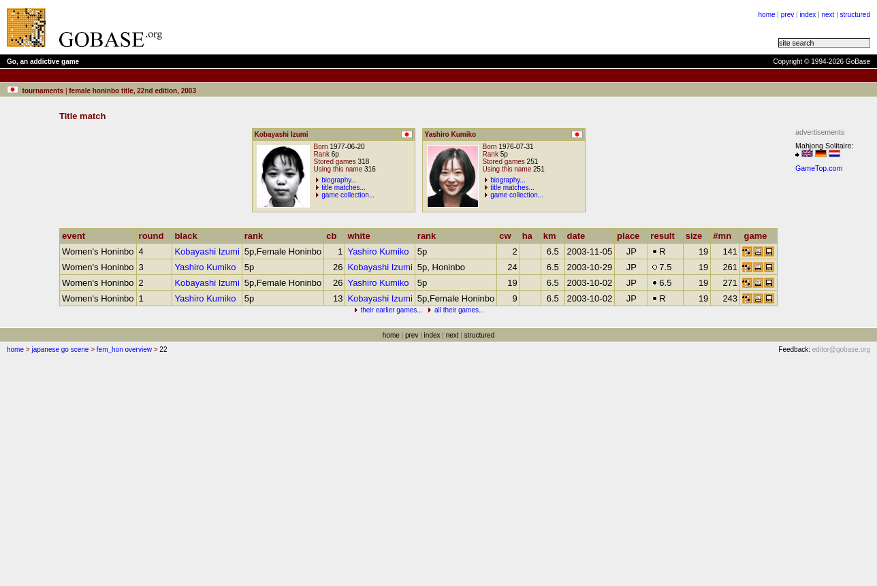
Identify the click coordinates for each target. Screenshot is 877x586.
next (827, 14)
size (697, 236)
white (361, 236)
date (579, 236)
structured (855, 14)
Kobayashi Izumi (206, 251)
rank (256, 236)
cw (508, 236)
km (552, 236)
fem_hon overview (124, 349)
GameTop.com (818, 168)
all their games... (459, 310)
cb (334, 236)
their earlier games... (391, 310)
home (767, 14)
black (188, 236)
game (759, 236)
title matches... (343, 187)
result (665, 236)
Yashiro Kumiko (378, 251)
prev (787, 14)
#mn (725, 236)
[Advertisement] (341, 27)
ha (530, 236)
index (807, 14)
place (631, 236)
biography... (339, 180)
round (154, 236)
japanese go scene (60, 349)
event (76, 236)
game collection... (347, 195)
